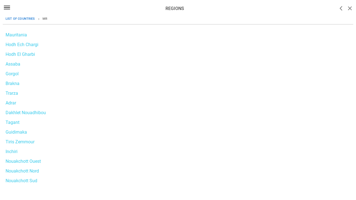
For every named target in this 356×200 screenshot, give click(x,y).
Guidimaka (16, 132)
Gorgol (12, 73)
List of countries (20, 19)
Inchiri (12, 151)
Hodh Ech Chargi (22, 44)
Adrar (11, 103)
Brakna (12, 83)
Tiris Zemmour (20, 141)
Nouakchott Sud (21, 180)
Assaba (13, 64)
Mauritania (16, 35)
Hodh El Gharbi (20, 54)
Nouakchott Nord (22, 171)
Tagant (12, 122)
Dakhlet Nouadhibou (26, 112)
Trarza (12, 93)
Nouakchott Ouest (23, 161)
